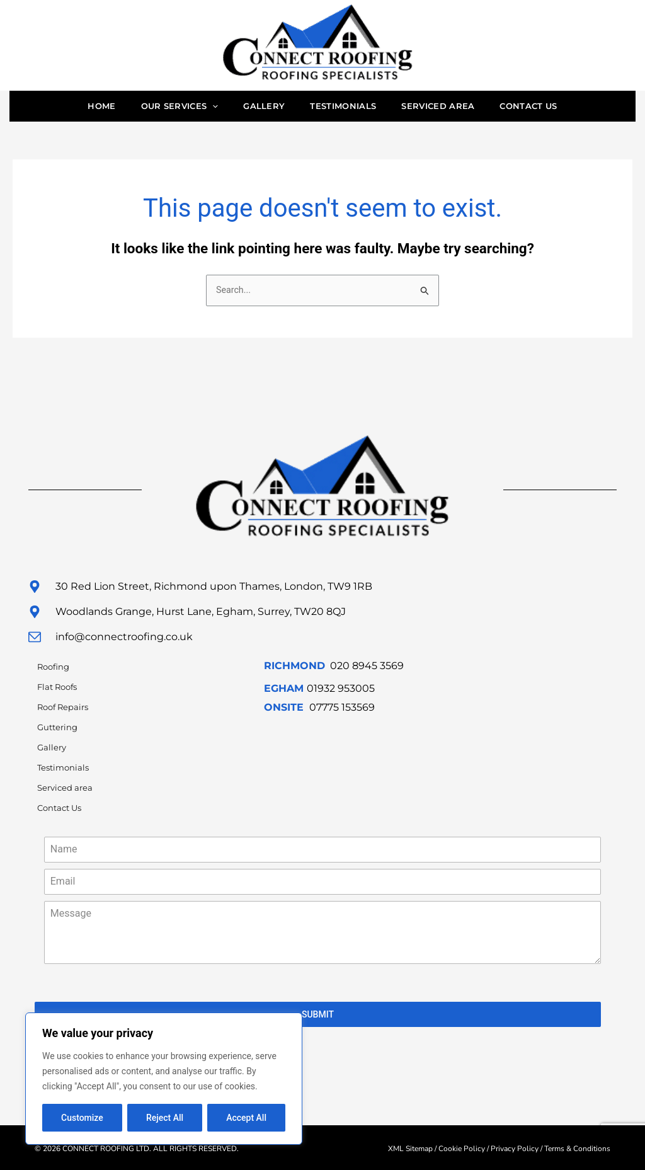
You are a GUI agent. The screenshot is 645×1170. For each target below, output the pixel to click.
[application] (202, 107)
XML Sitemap (410, 1147)
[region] (163, 1078)
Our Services (170, 107)
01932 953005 (341, 692)
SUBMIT (318, 1018)
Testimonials (346, 108)
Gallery (261, 108)
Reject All (164, 1118)
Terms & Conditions (577, 1147)
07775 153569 (342, 711)
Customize (82, 1118)
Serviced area (447, 108)
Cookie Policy (461, 1147)
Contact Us (544, 108)
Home (86, 108)
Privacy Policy (515, 1147)
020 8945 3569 (367, 669)
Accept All (246, 1118)
